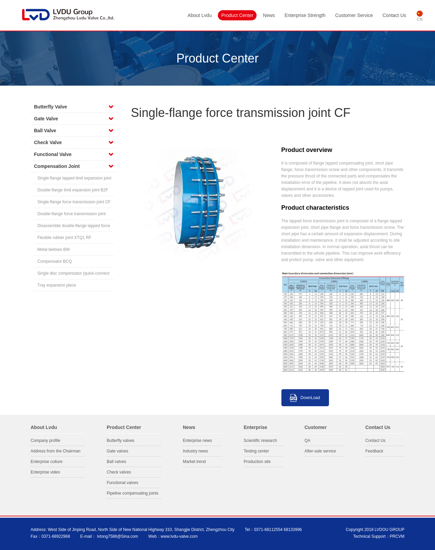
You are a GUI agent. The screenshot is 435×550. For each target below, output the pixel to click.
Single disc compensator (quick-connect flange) (73, 275)
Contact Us (394, 15)
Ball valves (116, 461)
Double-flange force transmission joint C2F (71, 215)
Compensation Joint (57, 166)
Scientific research (260, 440)
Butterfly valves (120, 440)
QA (307, 440)
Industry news (195, 451)
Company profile (45, 440)
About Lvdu (200, 15)
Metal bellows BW (53, 249)
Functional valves (122, 482)
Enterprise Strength (305, 15)
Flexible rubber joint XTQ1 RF (64, 237)
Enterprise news (197, 440)
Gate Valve (46, 118)
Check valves (119, 472)
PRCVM (397, 536)
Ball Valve (45, 130)
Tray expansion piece (56, 285)
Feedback (374, 451)
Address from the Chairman (56, 451)
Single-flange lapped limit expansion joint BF (74, 180)
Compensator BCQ (54, 261)
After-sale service (320, 451)
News (269, 15)
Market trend (194, 461)
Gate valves (117, 451)
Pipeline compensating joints (132, 493)
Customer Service (354, 15)
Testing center (256, 451)
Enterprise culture (47, 461)
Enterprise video (45, 472)
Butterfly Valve (50, 106)
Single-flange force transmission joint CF (73, 202)
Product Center (237, 15)
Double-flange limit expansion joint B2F (72, 190)
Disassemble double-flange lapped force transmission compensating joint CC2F (73, 227)
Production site (257, 461)
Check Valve (48, 142)
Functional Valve (52, 154)
